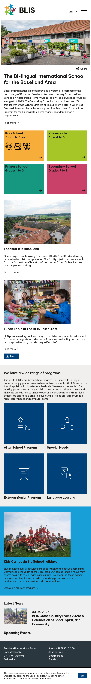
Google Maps (55, 655)
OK (82, 675)
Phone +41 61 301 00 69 (61, 648)
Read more (10, 122)
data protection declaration (37, 678)
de (75, 11)
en (70, 11)
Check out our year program (19, 588)
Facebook (54, 659)
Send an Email (56, 652)
